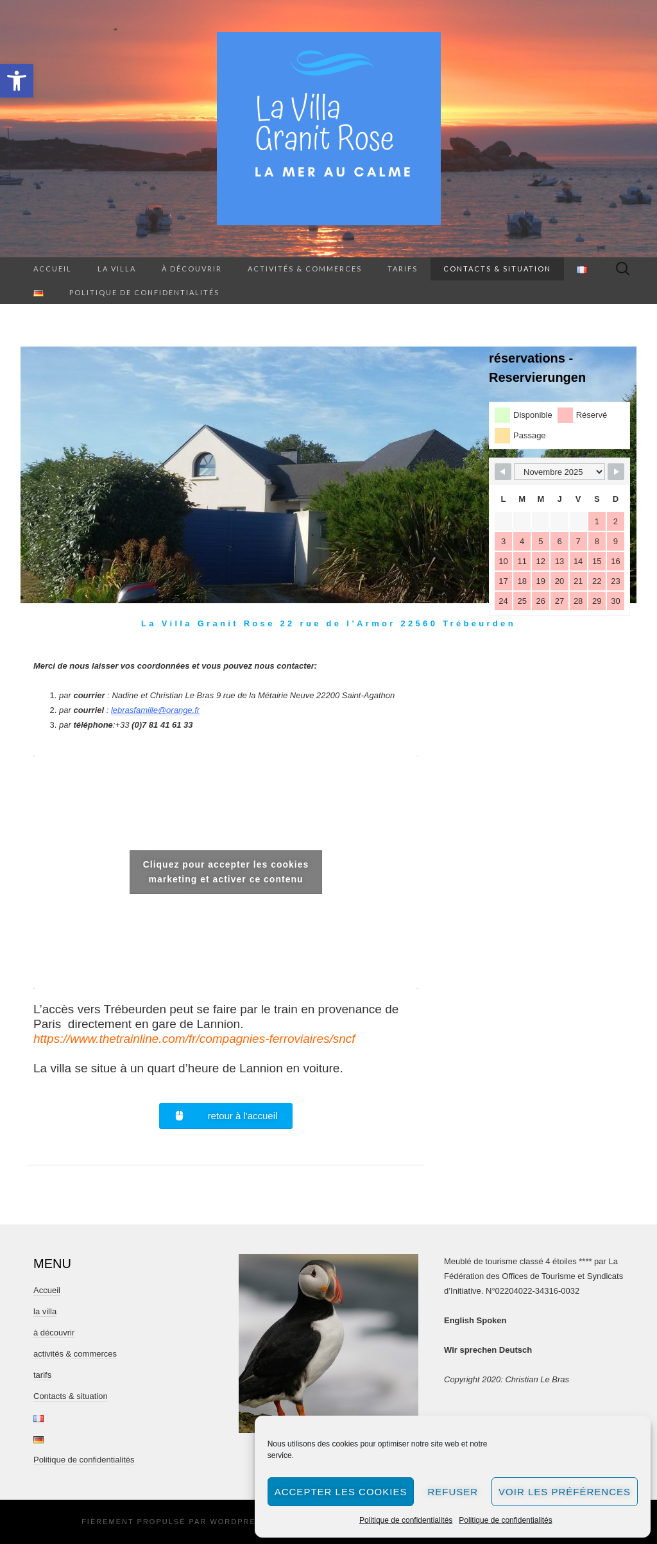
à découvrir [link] (192, 268)
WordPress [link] (239, 1521)
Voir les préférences (565, 1491)
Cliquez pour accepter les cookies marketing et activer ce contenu (226, 871)
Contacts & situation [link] (497, 268)
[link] (16, 81)
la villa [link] (117, 268)
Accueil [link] (52, 268)
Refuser (452, 1491)
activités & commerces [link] (305, 268)
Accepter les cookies (341, 1491)
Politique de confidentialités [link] (405, 1520)
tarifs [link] (403, 268)
